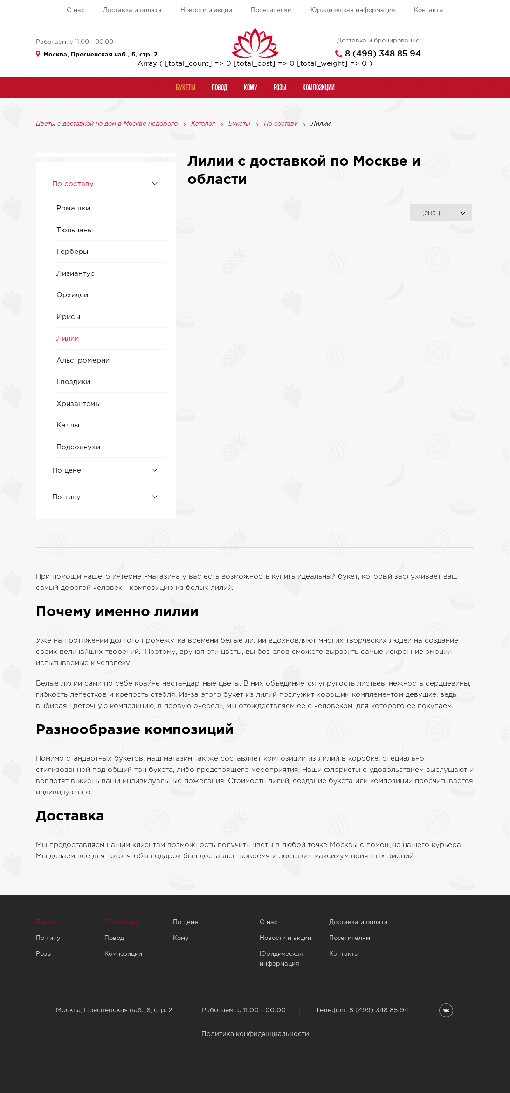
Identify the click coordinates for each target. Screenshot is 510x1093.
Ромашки (73, 208)
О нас (75, 10)
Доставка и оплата (132, 10)
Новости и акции (206, 10)
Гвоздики (73, 382)
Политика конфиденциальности (255, 1034)
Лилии (67, 339)
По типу (66, 497)
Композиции (123, 954)
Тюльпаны (74, 230)
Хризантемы (78, 404)
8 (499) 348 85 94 (383, 54)
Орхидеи (72, 295)
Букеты (239, 124)
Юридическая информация (352, 10)
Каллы (67, 425)
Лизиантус (75, 274)
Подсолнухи (78, 447)
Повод (114, 938)
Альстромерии (83, 360)
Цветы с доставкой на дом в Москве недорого (107, 124)
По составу (280, 124)
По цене (66, 471)
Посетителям (271, 10)
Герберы (72, 252)
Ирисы (68, 317)
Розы (44, 954)
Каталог (203, 124)
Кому (181, 938)
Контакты (429, 10)
